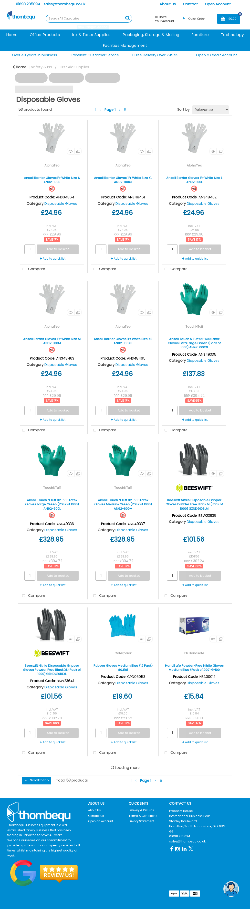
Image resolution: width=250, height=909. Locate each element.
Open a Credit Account (216, 55)
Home (12, 34)
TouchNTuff (194, 326)
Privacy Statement (141, 821)
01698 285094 (28, 4)
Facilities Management (125, 45)
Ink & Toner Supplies (91, 34)
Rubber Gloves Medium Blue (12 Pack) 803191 (123, 668)
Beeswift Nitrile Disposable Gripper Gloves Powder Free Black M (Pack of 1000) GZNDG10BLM (194, 504)
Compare (32, 269)
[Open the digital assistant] (231, 889)
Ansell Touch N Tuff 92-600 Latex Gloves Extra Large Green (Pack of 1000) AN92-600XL (194, 343)
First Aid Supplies (74, 67)
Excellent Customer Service (95, 55)
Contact (190, 4)
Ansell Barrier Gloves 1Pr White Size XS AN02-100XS (123, 341)
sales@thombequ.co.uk (64, 4)
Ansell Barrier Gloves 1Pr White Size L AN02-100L (194, 180)
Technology (232, 34)
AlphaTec (52, 165)
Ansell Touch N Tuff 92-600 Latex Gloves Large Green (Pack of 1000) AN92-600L (52, 504)
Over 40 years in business (34, 55)
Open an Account (100, 821)
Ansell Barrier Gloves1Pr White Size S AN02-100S (52, 180)
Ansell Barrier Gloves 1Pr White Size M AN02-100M (52, 341)
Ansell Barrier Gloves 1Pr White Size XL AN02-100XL (123, 180)
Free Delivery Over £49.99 (155, 55)
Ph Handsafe (194, 653)
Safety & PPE (42, 67)
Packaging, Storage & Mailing (151, 34)
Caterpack (123, 653)
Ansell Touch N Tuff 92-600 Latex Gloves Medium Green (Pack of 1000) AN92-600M (123, 504)
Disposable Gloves (60, 203)
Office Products (45, 34)
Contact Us (96, 816)
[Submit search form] (127, 18)
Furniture (200, 34)
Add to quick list (52, 259)
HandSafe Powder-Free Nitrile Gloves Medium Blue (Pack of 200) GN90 (194, 668)
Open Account (218, 4)
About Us (168, 4)
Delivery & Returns (141, 810)
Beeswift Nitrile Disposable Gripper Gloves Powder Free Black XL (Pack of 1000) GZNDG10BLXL (52, 670)
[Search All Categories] (89, 19)
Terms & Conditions (143, 816)
